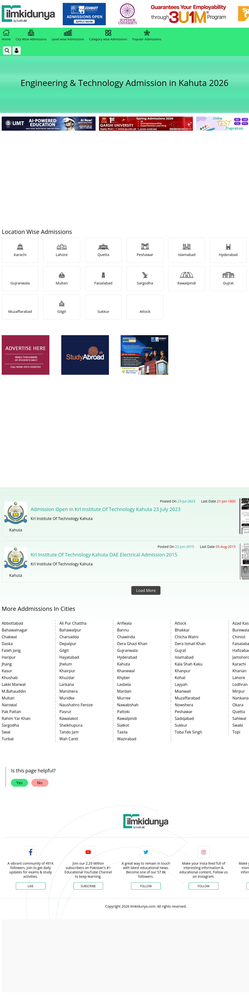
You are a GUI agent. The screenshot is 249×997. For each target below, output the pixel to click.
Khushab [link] (10, 677)
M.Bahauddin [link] (14, 691)
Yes (19, 782)
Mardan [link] (124, 691)
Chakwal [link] (9, 636)
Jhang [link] (7, 664)
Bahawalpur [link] (70, 630)
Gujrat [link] (180, 650)
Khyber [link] (123, 677)
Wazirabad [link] (126, 738)
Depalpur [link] (67, 643)
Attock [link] (180, 623)
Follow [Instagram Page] (203, 886)
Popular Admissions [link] (146, 35)
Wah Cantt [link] (68, 738)
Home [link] (6, 35)
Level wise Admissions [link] (68, 35)
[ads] (25, 355)
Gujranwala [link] (127, 650)
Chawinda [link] (126, 636)
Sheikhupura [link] (70, 725)
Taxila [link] (122, 732)
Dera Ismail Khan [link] (190, 643)
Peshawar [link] (184, 711)
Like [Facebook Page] (31, 886)
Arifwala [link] (124, 623)
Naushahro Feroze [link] (76, 704)
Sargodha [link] (10, 725)
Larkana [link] (66, 684)
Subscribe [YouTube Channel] (88, 886)
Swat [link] (6, 732)
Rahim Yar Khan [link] (16, 718)
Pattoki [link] (123, 711)
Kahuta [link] (123, 664)
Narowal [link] (9, 704)
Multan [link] (8, 698)
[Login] (16, 50)
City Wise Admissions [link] (31, 35)
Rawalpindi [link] (127, 718)
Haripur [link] (9, 657)
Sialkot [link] (123, 725)
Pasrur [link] (65, 711)
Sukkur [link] (181, 725)
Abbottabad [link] (12, 623)
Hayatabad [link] (69, 657)
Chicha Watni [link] (187, 636)
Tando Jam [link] (69, 732)
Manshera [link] (68, 691)
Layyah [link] (181, 684)
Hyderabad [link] (127, 657)
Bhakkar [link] (182, 630)
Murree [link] (123, 698)
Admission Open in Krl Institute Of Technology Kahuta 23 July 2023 (105, 509)
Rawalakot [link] (68, 718)
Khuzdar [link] (66, 677)
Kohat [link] (180, 677)
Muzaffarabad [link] (187, 698)
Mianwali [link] (183, 691)
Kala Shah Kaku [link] (189, 664)
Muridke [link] (66, 698)
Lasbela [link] (124, 684)
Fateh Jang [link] (11, 650)
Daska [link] (7, 643)
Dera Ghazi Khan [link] (132, 643)
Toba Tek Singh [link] (188, 732)
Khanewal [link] (126, 670)
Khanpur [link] (182, 670)
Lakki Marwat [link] (14, 684)
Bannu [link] (123, 630)
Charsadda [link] (69, 636)
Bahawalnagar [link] (14, 630)
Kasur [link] (7, 670)
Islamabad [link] (184, 657)
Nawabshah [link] (127, 704)
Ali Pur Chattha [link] (72, 623)
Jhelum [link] (65, 664)
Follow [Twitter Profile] (146, 886)
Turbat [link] (8, 738)
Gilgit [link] (64, 650)
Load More (146, 590)
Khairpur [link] (67, 670)
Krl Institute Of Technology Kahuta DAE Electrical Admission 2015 (104, 554)
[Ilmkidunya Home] (28, 14)
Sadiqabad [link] (184, 718)
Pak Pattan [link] (11, 711)
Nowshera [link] (184, 704)
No (40, 782)
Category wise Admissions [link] (108, 35)
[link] (84, 14)
